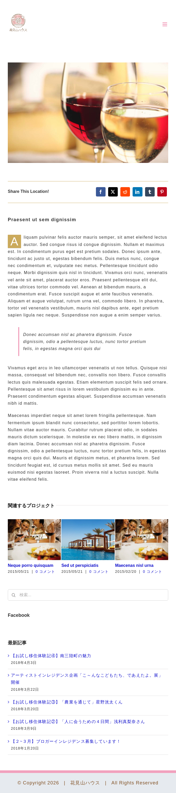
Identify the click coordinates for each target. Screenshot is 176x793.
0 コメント (45, 571)
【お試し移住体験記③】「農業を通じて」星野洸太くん (67, 702)
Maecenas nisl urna (134, 565)
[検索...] (88, 595)
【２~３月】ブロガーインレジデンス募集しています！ (66, 741)
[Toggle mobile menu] (165, 24)
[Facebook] (101, 192)
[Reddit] (125, 192)
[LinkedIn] (137, 192)
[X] (113, 192)
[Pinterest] (162, 192)
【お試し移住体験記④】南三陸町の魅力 (51, 656)
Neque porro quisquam (30, 565)
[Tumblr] (150, 192)
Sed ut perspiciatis (79, 565)
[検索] (13, 595)
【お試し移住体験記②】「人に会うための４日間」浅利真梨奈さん (78, 721)
